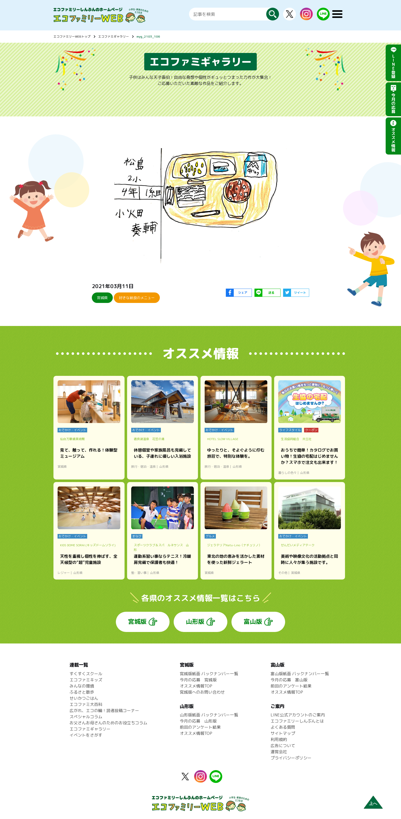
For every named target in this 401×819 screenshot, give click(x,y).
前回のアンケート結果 (200, 727)
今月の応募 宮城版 (198, 680)
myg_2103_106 (148, 36)
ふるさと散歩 (82, 692)
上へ (373, 803)
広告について (283, 745)
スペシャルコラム (86, 716)
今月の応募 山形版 (198, 721)
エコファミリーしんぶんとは (297, 721)
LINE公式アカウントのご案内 (298, 715)
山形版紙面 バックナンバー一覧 (209, 715)
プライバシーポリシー (291, 758)
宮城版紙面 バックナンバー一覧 (209, 673)
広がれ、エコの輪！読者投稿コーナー (104, 710)
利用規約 (279, 739)
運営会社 (279, 752)
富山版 (253, 621)
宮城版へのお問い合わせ (202, 692)
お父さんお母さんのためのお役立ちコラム (108, 723)
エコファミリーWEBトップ (72, 36)
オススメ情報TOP (196, 686)
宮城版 (137, 621)
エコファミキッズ (86, 680)
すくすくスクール (86, 673)
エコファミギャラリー (113, 36)
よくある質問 (283, 727)
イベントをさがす (86, 735)
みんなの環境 (82, 686)
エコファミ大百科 (86, 704)
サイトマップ (283, 733)
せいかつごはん (84, 698)
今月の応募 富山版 (289, 680)
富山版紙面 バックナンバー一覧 (300, 673)
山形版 (195, 621)
